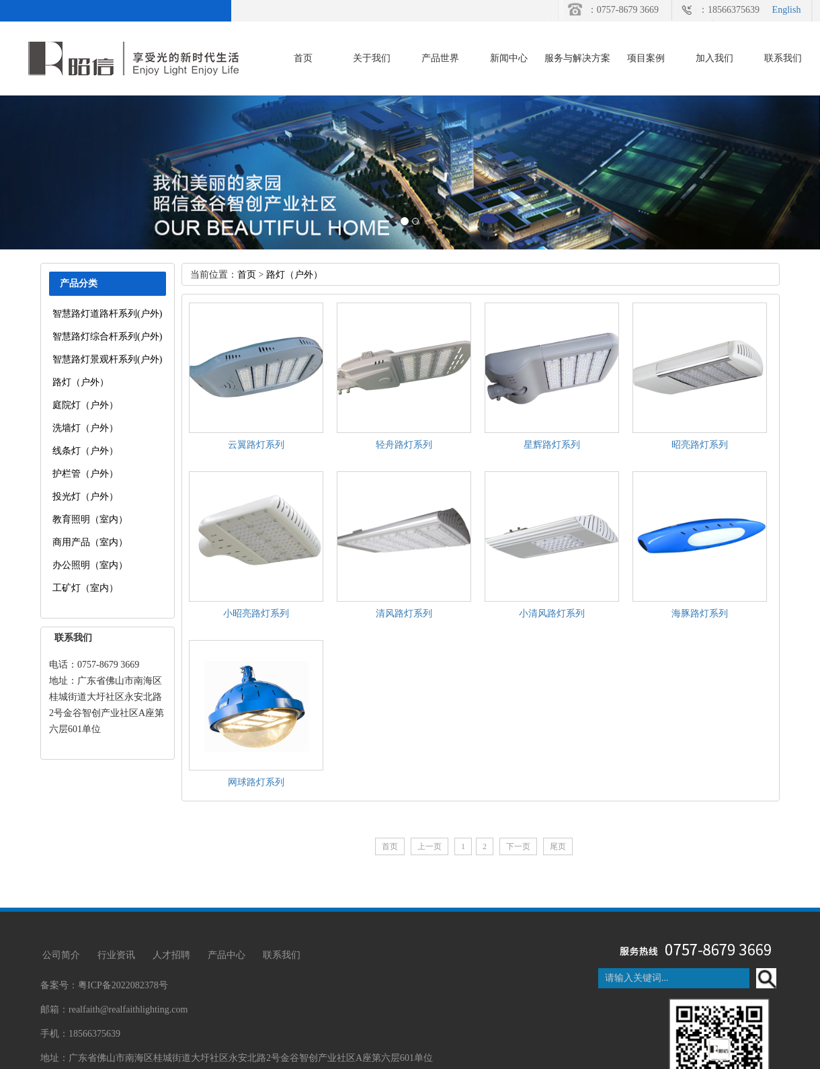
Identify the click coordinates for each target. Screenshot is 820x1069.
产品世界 (440, 58)
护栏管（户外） (85, 474)
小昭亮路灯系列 (256, 613)
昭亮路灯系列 (699, 445)
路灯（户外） (80, 382)
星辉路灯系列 (552, 445)
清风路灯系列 (404, 613)
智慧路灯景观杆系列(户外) (107, 359)
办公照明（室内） (90, 565)
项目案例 (646, 58)
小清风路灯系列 (552, 613)
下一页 (518, 846)
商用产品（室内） (90, 542)
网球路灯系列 (256, 782)
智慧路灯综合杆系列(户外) (107, 336)
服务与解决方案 (577, 58)
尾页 (558, 846)
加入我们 (714, 58)
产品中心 (226, 955)
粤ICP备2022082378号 (123, 985)
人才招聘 (171, 955)
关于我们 (372, 58)
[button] (61, 172)
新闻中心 (509, 58)
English (786, 10)
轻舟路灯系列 (404, 445)
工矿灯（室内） (85, 588)
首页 (303, 58)
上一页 (429, 846)
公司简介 (61, 955)
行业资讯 (116, 955)
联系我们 (783, 58)
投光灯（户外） (85, 496)
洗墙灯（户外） (85, 428)
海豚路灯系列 (699, 613)
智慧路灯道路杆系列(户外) (107, 314)
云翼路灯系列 (256, 445)
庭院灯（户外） (85, 405)
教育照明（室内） (90, 519)
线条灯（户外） (85, 451)
